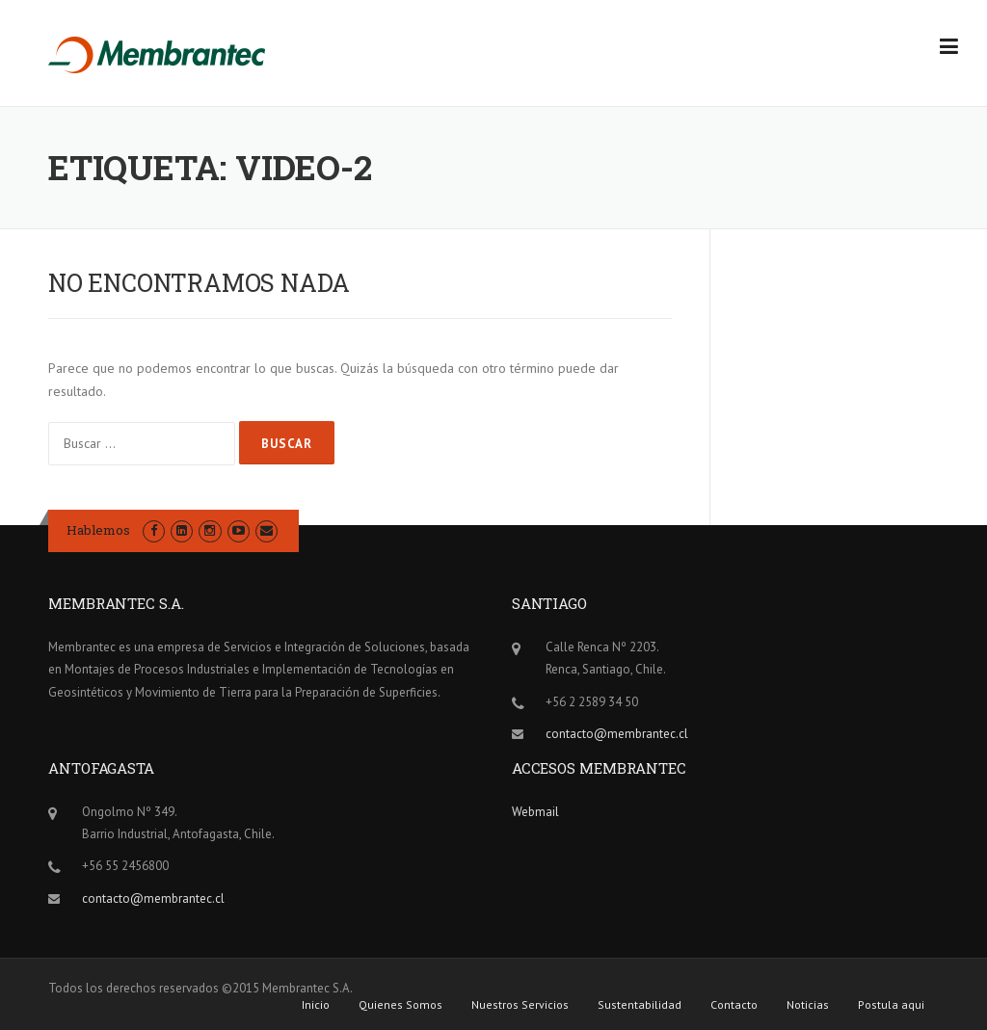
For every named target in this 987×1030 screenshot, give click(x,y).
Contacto (734, 1005)
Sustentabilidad (639, 1005)
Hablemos (98, 530)
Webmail (535, 812)
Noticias (808, 1005)
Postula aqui (891, 1005)
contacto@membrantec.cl (617, 734)
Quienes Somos (400, 1005)
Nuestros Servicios (520, 1005)
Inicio (316, 1005)
